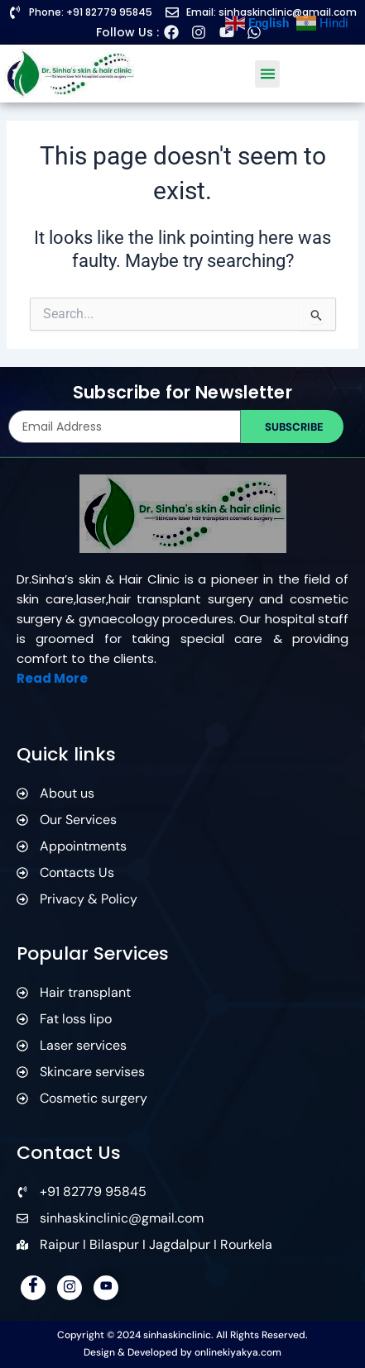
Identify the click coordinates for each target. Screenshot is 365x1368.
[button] (267, 74)
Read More (52, 678)
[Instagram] (69, 1287)
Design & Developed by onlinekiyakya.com (182, 1352)
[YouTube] (106, 1287)
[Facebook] (33, 1287)
